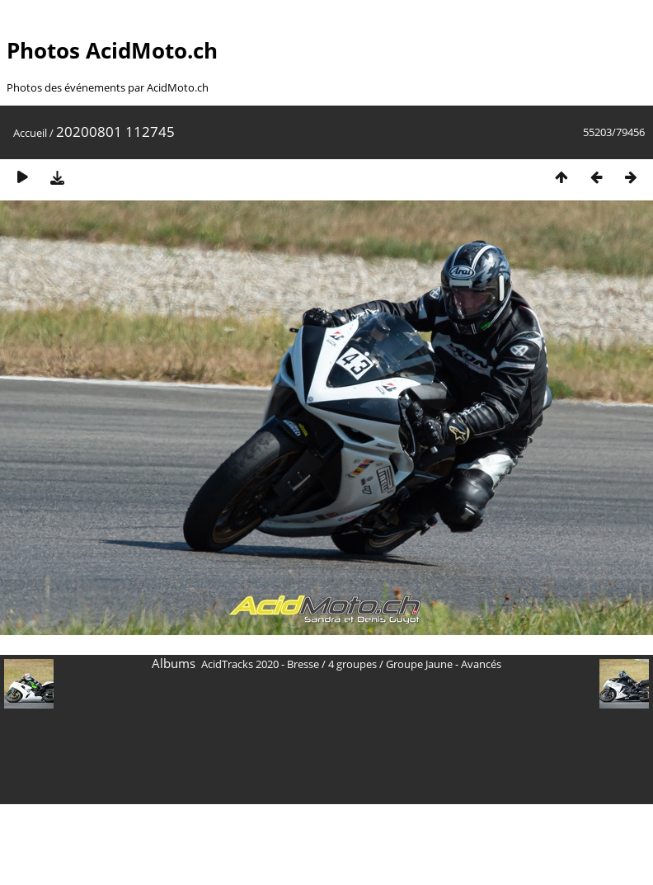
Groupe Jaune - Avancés (443, 664)
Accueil (30, 132)
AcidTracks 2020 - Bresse (260, 664)
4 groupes (352, 664)
